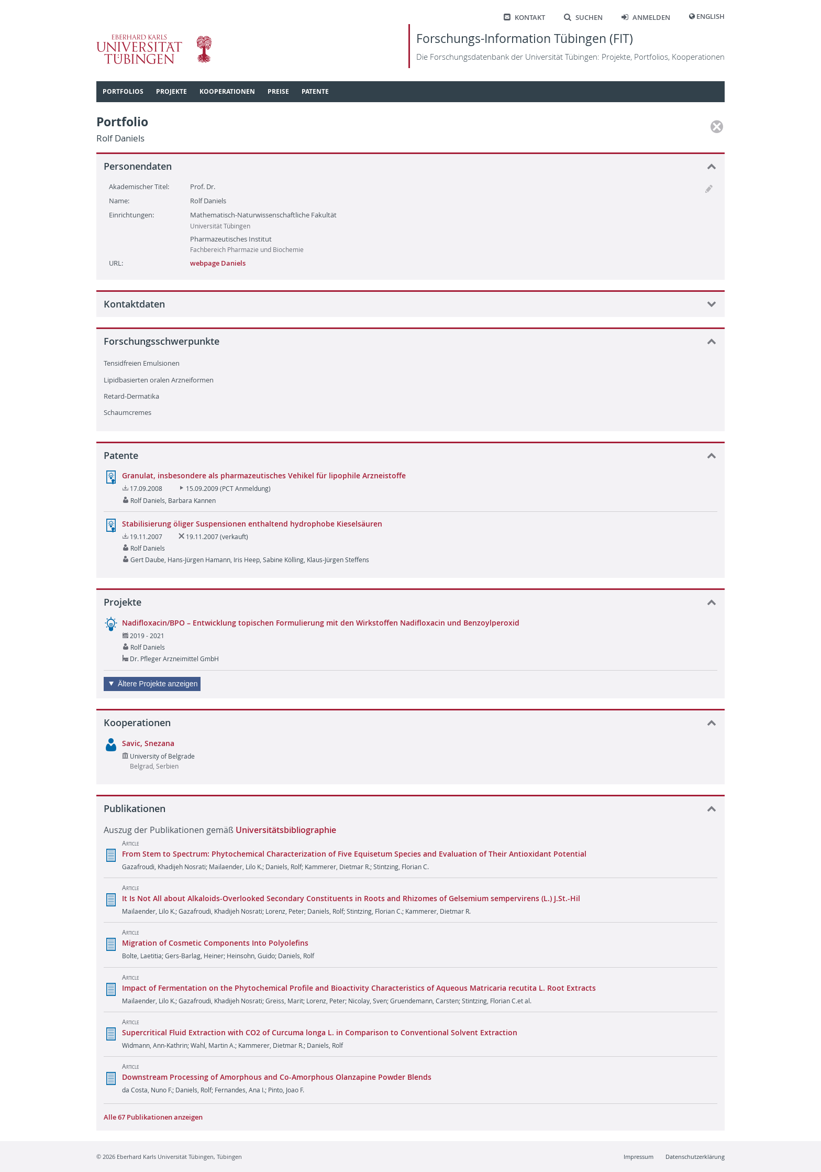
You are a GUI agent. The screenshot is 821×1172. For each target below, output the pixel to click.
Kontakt (524, 17)
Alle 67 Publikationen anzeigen (153, 1117)
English (710, 16)
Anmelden (646, 17)
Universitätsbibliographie (286, 830)
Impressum (638, 1156)
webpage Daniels (218, 263)
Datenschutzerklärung (695, 1156)
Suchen (583, 17)
